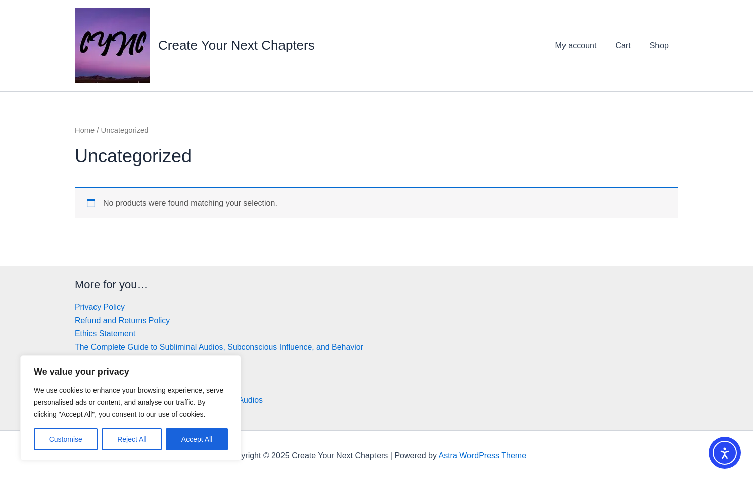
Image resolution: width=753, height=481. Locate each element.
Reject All (131, 439)
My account (583, 45)
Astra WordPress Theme (482, 455)
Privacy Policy (100, 307)
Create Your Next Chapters (236, 45)
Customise (65, 439)
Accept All (196, 439)
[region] (130, 408)
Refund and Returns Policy (122, 320)
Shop (660, 45)
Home (85, 130)
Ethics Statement (105, 333)
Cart (627, 45)
